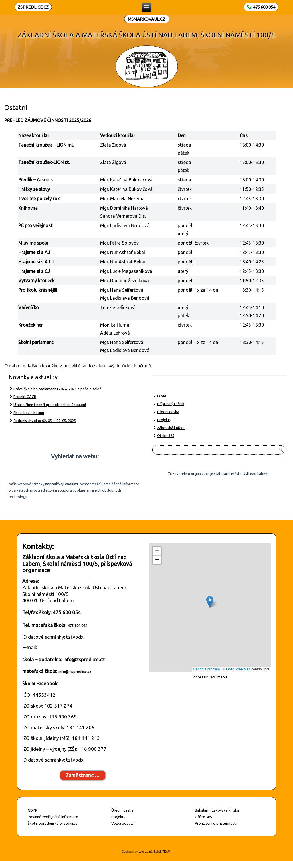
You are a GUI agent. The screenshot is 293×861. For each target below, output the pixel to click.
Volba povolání (123, 823)
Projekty (164, 420)
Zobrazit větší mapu (210, 677)
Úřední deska (168, 412)
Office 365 (165, 436)
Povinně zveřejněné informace (53, 817)
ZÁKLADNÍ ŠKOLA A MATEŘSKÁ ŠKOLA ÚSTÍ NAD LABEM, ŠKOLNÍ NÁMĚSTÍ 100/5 (146, 35)
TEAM (166, 851)
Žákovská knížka (171, 428)
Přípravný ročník (170, 404)
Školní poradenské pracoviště (52, 823)
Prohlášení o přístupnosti (216, 823)
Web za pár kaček (150, 851)
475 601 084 (77, 626)
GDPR (32, 810)
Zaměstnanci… (83, 775)
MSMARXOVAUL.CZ (146, 19)
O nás (162, 396)
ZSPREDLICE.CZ (33, 7)
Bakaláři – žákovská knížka (217, 810)
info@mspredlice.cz (74, 672)
